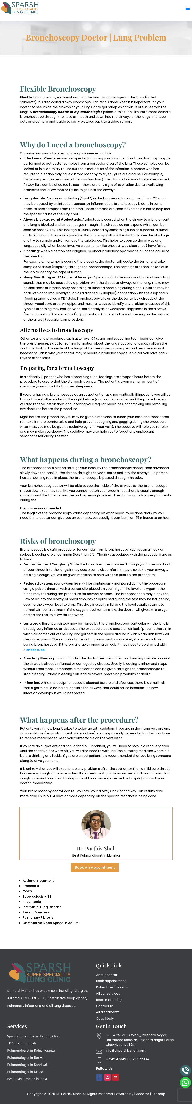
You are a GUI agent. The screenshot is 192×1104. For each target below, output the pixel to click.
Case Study (105, 1018)
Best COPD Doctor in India (27, 1079)
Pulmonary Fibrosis (38, 917)
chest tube (35, 649)
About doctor (107, 975)
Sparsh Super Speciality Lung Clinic (33, 1036)
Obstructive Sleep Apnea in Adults (51, 923)
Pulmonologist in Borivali (26, 1057)
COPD (27, 891)
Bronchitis (31, 886)
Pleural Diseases (36, 912)
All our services (108, 993)
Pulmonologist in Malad (25, 1072)
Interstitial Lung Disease (42, 907)
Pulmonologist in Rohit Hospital (31, 1050)
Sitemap (158, 1094)
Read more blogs (109, 999)
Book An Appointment (95, 867)
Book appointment (111, 981)
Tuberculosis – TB (37, 896)
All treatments (107, 1012)
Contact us (105, 1006)
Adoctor (142, 1094)
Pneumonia (32, 901)
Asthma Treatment (38, 880)
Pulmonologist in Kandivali (27, 1064)
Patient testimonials (112, 987)
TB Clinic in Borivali (21, 1043)
